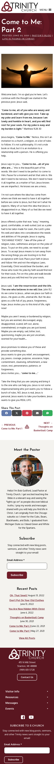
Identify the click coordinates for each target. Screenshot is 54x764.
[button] (43, 10)
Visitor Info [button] (27, 691)
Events (27, 708)
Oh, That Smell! (19, 595)
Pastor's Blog (41, 36)
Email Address (16, 560)
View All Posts (27, 638)
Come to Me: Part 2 (20, 626)
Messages (27, 703)
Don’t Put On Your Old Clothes (27, 600)
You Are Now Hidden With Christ (27, 608)
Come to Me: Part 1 (20, 631)
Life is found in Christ (18, 39)
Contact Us (27, 677)
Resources (27, 697)
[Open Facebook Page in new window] (23, 717)
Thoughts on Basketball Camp (27, 617)
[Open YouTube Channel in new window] (31, 717)
